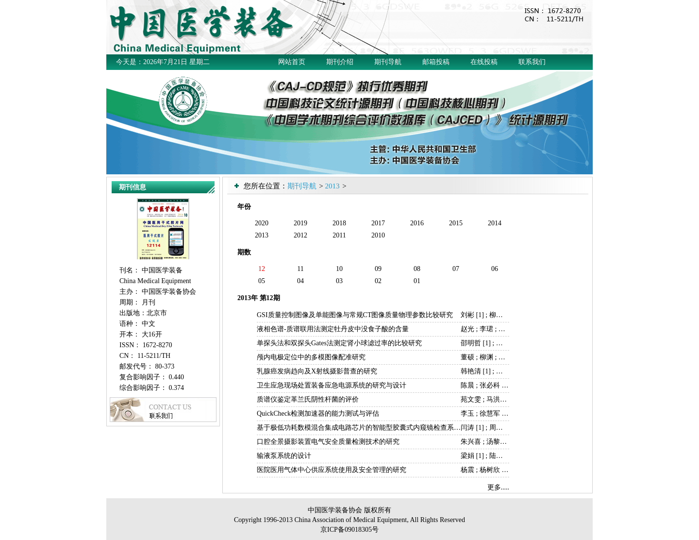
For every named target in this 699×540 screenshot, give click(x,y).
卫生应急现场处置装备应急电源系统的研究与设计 (331, 385)
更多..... (498, 487)
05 (261, 281)
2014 (494, 223)
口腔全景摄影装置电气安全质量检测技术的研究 (328, 441)
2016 (417, 223)
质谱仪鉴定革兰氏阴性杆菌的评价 (308, 399)
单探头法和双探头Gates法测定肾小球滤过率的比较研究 (339, 343)
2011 (339, 235)
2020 (261, 223)
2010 (378, 235)
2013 (332, 186)
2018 (339, 223)
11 (300, 268)
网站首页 (291, 62)
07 (455, 268)
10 (339, 268)
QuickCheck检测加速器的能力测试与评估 (318, 413)
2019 (300, 223)
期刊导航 (387, 62)
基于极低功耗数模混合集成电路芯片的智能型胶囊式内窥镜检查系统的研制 (369, 427)
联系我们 (532, 62)
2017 (378, 223)
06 (494, 268)
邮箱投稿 (435, 62)
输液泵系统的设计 (284, 455)
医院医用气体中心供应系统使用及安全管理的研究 (331, 469)
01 (417, 281)
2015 (456, 223)
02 (378, 281)
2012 (300, 235)
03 (339, 281)
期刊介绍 (339, 62)
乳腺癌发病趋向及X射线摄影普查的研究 (317, 371)
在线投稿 (484, 62)
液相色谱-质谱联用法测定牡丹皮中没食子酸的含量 (333, 329)
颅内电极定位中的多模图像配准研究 (311, 357)
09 (378, 268)
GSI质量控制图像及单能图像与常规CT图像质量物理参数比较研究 (355, 315)
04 (300, 281)
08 (417, 268)
